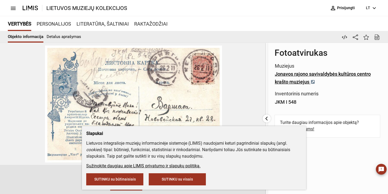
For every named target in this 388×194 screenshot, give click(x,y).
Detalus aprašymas (64, 36)
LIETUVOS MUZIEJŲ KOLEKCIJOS (86, 8)
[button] (44, 179)
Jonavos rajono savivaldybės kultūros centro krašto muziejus (221, 74)
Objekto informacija (25, 36)
